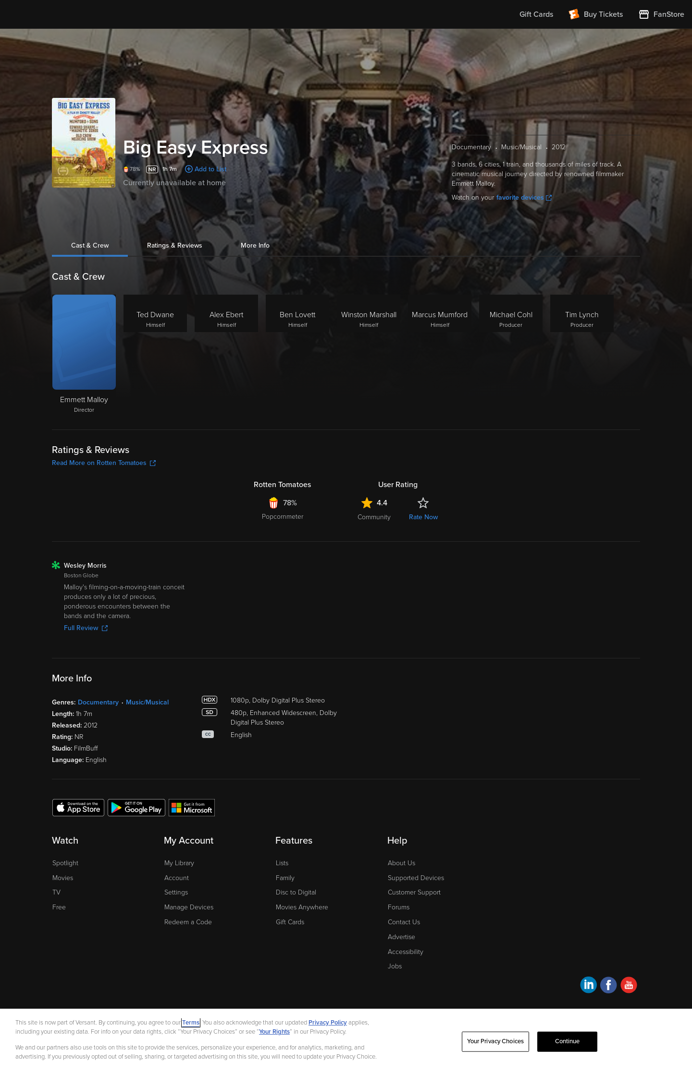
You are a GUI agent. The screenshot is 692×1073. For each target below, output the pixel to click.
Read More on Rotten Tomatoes (104, 463)
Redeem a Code (188, 922)
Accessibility (405, 952)
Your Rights (274, 1032)
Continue (567, 1041)
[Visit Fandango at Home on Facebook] (609, 986)
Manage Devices (188, 907)
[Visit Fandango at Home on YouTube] (629, 986)
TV (56, 892)
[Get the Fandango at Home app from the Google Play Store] (136, 807)
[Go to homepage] (66, 14)
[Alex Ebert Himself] (226, 354)
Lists (282, 863)
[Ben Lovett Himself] (297, 354)
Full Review (86, 628)
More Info (255, 245)
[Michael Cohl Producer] (511, 354)
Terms (190, 1022)
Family (285, 878)
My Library (179, 863)
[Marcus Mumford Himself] (440, 354)
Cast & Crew (90, 245)
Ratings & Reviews (174, 245)
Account (176, 878)
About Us (401, 863)
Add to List (210, 169)
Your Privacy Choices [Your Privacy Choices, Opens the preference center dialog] (495, 1041)
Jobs (395, 966)
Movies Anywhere (302, 907)
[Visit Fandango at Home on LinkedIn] (588, 986)
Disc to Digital (296, 892)
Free (59, 907)
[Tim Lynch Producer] (582, 354)
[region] (346, 1041)
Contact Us (404, 922)
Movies (62, 878)
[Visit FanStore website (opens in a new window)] (661, 14)
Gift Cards (290, 922)
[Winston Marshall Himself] (368, 354)
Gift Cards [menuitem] (536, 14)
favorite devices (524, 197)
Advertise (401, 937)
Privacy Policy (328, 1022)
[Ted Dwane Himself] (155, 354)
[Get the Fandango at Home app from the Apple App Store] (78, 807)
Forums (398, 907)
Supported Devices (416, 878)
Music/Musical (147, 702)
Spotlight (65, 863)
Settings (176, 892)
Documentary (98, 702)
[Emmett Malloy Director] (84, 354)
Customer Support (414, 892)
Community (374, 517)
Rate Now (423, 517)
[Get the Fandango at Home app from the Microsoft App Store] (191, 807)
